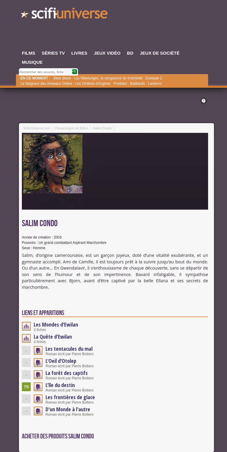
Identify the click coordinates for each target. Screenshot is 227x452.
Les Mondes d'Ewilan (56, 324)
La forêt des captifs (67, 372)
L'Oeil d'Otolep (61, 360)
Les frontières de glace (70, 397)
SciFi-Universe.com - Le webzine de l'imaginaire (65, 14)
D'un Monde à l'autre (68, 409)
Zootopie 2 (153, 78)
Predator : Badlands (129, 83)
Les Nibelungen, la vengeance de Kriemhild (108, 78)
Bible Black (62, 78)
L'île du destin (60, 385)
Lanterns (155, 83)
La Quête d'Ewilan (53, 336)
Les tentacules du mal (69, 348)
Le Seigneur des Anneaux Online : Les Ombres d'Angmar (65, 83)
